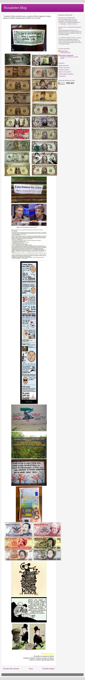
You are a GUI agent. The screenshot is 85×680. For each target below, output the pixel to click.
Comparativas (62, 76)
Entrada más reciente (11, 669)
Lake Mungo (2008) (65, 52)
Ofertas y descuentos (64, 67)
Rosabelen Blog (15, 8)
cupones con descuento (64, 71)
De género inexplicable (66, 55)
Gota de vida (63, 51)
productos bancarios (63, 69)
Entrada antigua (48, 669)
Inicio (31, 669)
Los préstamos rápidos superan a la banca (69, 37)
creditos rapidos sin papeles (65, 74)
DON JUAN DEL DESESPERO (66, 18)
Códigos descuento (63, 65)
